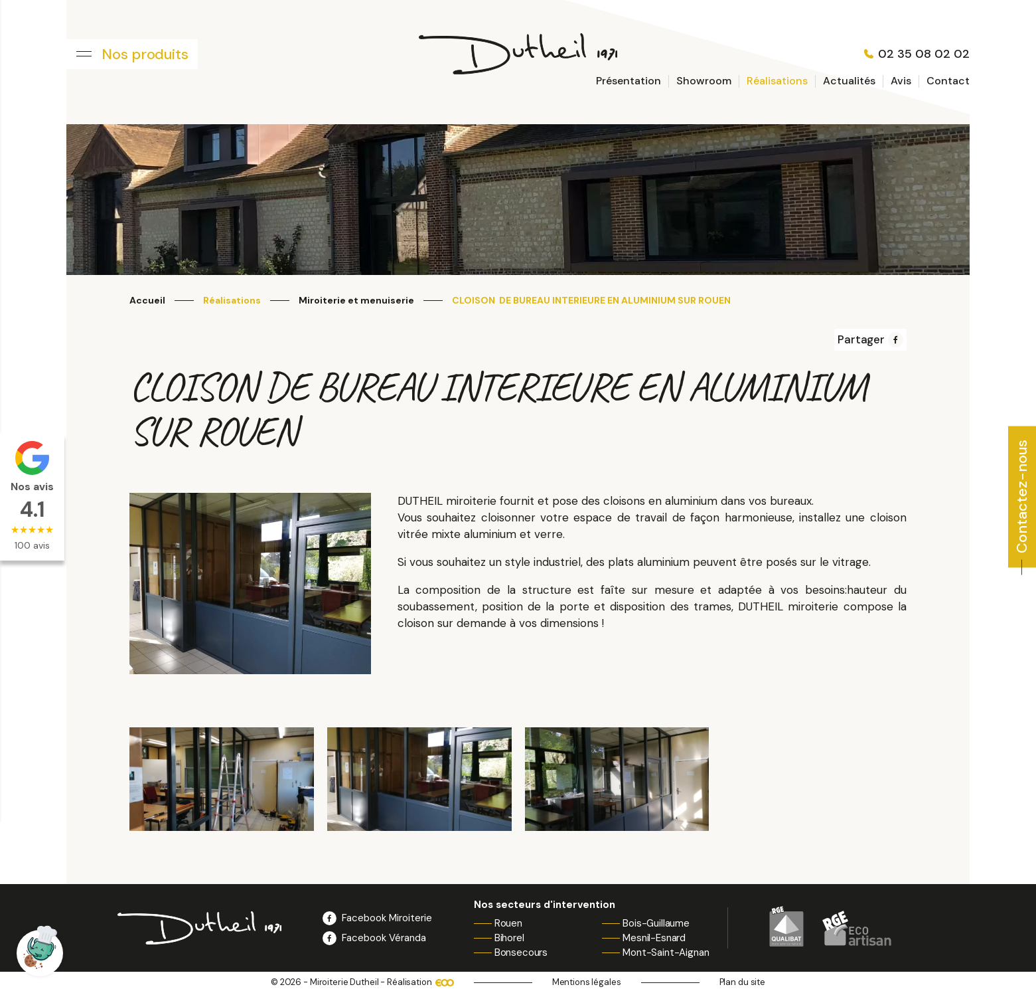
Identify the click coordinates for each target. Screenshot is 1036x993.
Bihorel (509, 938)
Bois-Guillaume (656, 923)
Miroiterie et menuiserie (356, 300)
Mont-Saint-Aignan (666, 952)
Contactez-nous (1021, 496)
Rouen (508, 923)
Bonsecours (521, 952)
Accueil (147, 300)
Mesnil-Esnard (654, 938)
